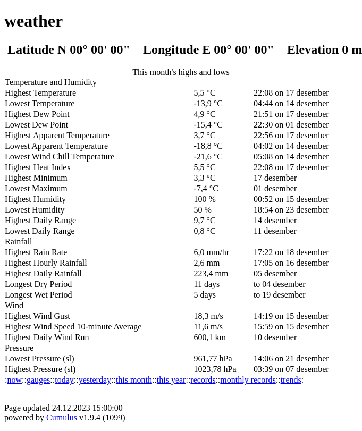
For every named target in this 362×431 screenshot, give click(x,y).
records (202, 379)
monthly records (247, 379)
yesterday (95, 379)
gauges (38, 379)
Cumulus (61, 417)
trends (291, 379)
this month (134, 379)
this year (171, 379)
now (14, 379)
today (64, 379)
